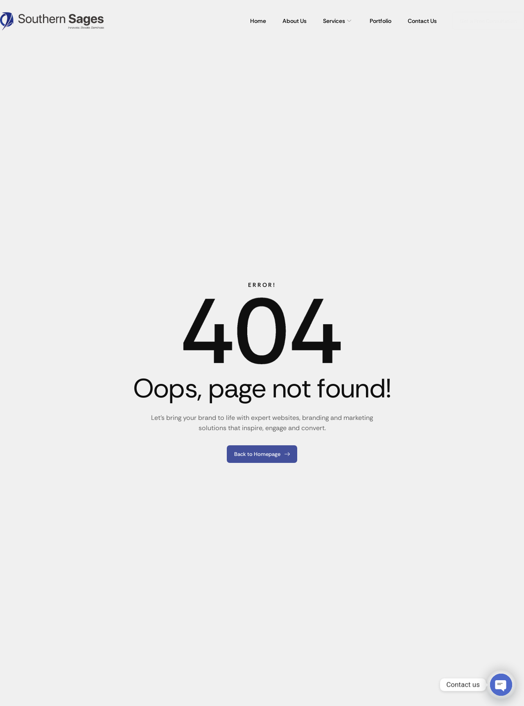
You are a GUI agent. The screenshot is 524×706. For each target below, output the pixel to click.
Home (258, 21)
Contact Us (422, 21)
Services (338, 21)
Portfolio (380, 21)
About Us (294, 21)
